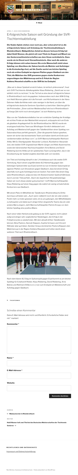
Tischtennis (15, 300)
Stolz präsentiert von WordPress (44, 470)
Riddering (26, 31)
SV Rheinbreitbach (31, 9)
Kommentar (13, 324)
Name (10, 358)
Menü (39, 23)
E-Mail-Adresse (14, 370)
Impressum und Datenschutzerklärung (21, 451)
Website (11, 383)
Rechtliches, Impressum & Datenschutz (19, 470)
